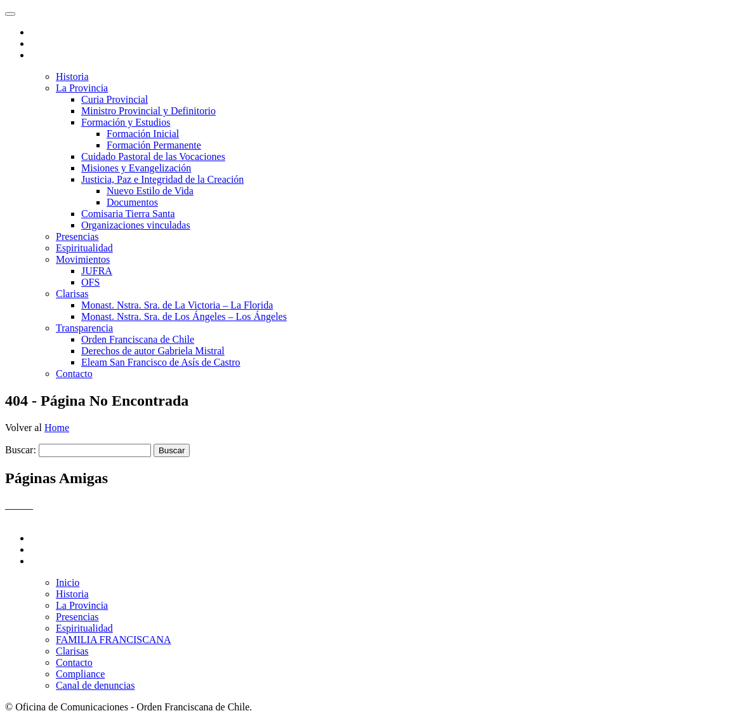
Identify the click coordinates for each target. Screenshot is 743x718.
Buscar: (20, 449)
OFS (90, 282)
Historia (72, 76)
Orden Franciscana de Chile (137, 339)
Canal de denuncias (95, 685)
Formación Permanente (154, 145)
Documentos (132, 202)
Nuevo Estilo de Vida (150, 190)
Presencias (77, 236)
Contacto (74, 373)
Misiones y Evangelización (136, 168)
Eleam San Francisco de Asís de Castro (160, 362)
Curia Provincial (114, 99)
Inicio (67, 582)
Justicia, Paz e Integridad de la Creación (162, 179)
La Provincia (82, 88)
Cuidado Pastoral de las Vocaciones (153, 156)
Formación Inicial (143, 133)
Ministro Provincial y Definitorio (148, 110)
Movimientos (83, 259)
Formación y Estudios (125, 122)
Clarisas (72, 293)
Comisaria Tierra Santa (128, 213)
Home (56, 427)
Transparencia (84, 327)
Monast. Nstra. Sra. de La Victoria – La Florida (177, 305)
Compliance (80, 673)
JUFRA (96, 270)
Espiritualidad (84, 248)
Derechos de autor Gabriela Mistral (153, 350)
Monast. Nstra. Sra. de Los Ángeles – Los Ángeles (184, 316)
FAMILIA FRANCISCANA (113, 639)
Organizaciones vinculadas (135, 225)
